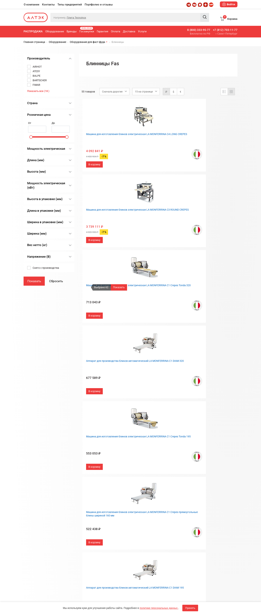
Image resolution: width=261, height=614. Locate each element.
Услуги (142, 31)
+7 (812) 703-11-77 (225, 30)
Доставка (129, 31)
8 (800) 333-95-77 (198, 30)
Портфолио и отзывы (99, 4)
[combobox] (114, 91)
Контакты (48, 4)
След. (175, 479)
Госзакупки (86, 30)
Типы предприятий (69, 4)
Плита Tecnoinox (76, 17)
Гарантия (102, 31)
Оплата (115, 31)
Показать (119, 287)
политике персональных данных (159, 608)
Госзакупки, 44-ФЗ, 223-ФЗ (97, 512)
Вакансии (139, 536)
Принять (190, 608)
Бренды (72, 31)
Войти (228, 4)
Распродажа (33, 31)
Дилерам (138, 530)
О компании (31, 4)
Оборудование (54, 31)
